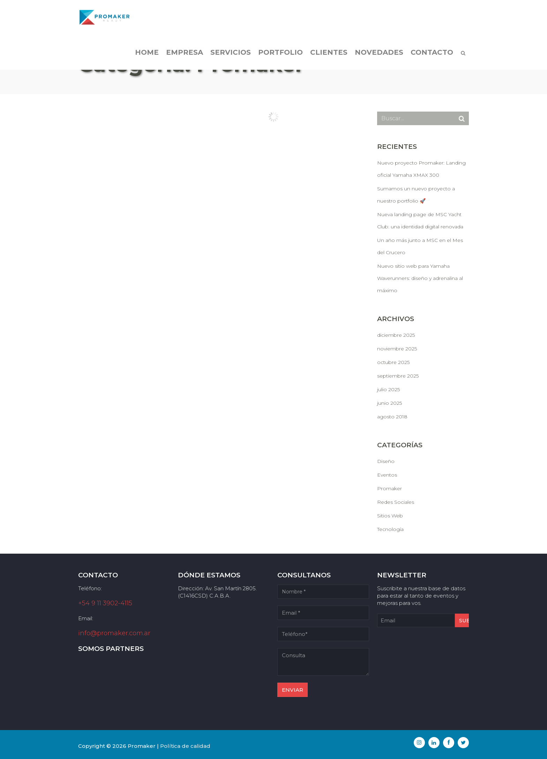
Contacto (432, 52)
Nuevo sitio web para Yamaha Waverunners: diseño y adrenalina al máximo (420, 278)
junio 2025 (389, 403)
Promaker (389, 488)
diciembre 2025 (396, 335)
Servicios (230, 52)
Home (147, 52)
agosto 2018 (392, 416)
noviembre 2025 (397, 349)
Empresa (184, 52)
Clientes (328, 52)
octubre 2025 (393, 362)
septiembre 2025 (398, 376)
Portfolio (280, 52)
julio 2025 (388, 389)
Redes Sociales (395, 502)
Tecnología (390, 529)
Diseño (386, 461)
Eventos (387, 475)
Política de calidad (185, 746)
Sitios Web (390, 516)
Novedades (379, 52)
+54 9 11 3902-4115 (105, 603)
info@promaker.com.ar (114, 633)
